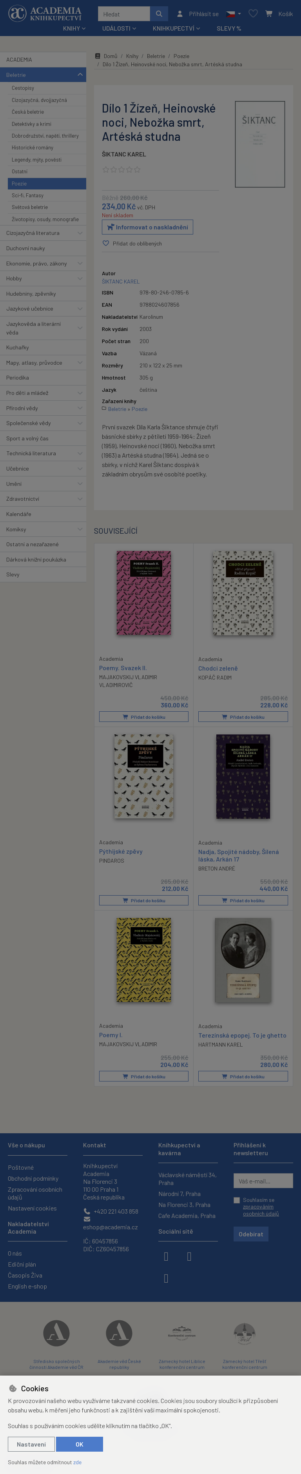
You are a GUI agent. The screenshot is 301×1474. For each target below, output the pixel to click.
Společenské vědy (28, 423)
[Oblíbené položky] (253, 13)
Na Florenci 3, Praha (184, 1204)
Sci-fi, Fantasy (28, 195)
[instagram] (189, 1255)
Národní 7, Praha (179, 1193)
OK (79, 1444)
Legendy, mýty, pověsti (37, 159)
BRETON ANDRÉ (216, 868)
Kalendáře (18, 514)
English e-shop (27, 1286)
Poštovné (21, 1167)
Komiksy (16, 529)
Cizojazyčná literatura (33, 232)
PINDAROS (111, 860)
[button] (233, 14)
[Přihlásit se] (197, 14)
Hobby (14, 278)
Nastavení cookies (32, 1208)
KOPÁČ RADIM (215, 677)
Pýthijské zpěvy (121, 850)
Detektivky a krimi (31, 124)
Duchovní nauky (25, 248)
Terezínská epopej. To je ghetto (242, 1034)
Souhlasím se (261, 1206)
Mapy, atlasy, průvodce (34, 362)
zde (77, 1462)
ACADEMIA (19, 59)
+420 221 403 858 (110, 1211)
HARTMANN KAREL (220, 1044)
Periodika (17, 377)
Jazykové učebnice (29, 308)
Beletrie (16, 74)
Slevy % (229, 28)
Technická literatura (31, 453)
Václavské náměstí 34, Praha (187, 1178)
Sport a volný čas (27, 438)
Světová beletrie (30, 207)
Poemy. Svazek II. (123, 667)
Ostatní (19, 171)
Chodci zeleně (218, 667)
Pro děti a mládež (27, 392)
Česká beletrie (28, 112)
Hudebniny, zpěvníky (31, 293)
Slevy (13, 574)
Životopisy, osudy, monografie (45, 219)
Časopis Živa (25, 1275)
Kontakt (94, 1145)
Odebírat (251, 1234)
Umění (14, 483)
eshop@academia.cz (110, 1223)
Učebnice (17, 468)
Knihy (132, 56)
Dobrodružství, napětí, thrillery (45, 136)
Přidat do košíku (144, 717)
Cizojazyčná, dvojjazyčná (39, 100)
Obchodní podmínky (33, 1178)
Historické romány (32, 147)
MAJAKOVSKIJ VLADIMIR (128, 1043)
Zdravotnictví (22, 498)
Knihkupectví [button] (173, 28)
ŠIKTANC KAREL (124, 154)
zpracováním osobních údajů (261, 1210)
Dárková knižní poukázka (36, 559)
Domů (106, 56)
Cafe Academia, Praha (187, 1215)
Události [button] (116, 28)
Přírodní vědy (22, 408)
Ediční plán (22, 1264)
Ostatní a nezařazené (32, 544)
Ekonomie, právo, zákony (36, 263)
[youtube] (166, 1277)
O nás (15, 1253)
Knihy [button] (71, 28)
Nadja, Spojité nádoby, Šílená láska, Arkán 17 (238, 854)
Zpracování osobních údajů (35, 1193)
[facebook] (166, 1255)
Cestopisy (23, 88)
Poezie (19, 183)
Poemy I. (111, 1034)
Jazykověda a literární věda (33, 328)
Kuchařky (17, 347)
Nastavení (31, 1444)
